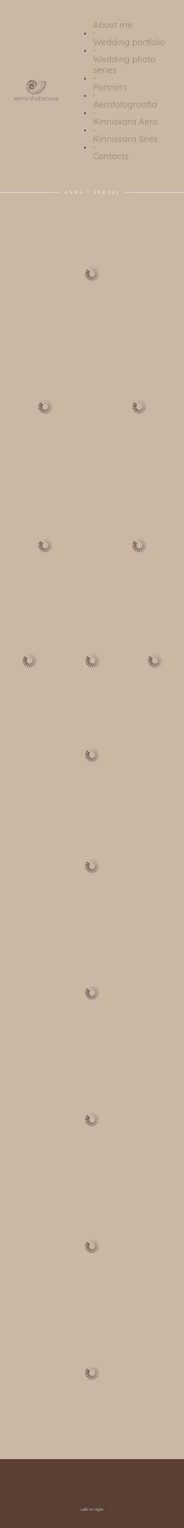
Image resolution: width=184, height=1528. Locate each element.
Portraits (110, 87)
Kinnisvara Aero (125, 121)
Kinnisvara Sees (125, 138)
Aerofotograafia (125, 104)
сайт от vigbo (92, 1509)
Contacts (111, 156)
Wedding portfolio (129, 41)
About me (113, 24)
